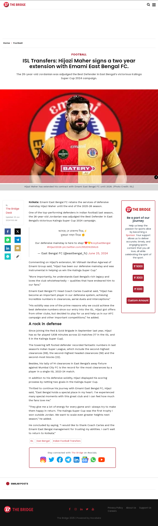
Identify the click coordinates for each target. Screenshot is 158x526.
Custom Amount (138, 300)
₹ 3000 (138, 278)
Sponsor (130, 235)
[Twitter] (17, 231)
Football (79, 54)
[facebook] (7, 231)
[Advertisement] (79, 29)
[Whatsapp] (7, 240)
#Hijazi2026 (54, 247)
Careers (112, 511)
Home (7, 43)
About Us (131, 507)
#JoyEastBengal (100, 242)
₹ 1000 (138, 289)
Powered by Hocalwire (89, 518)
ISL (31, 441)
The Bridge (77, 452)
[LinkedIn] (7, 248)
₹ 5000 (138, 266)
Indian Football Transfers (67, 441)
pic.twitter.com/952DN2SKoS (80, 247)
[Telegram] (17, 240)
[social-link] (17, 256)
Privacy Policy (115, 507)
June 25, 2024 (98, 253)
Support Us (145, 507)
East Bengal (43, 441)
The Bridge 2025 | (67, 518)
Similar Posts (19, 483)
